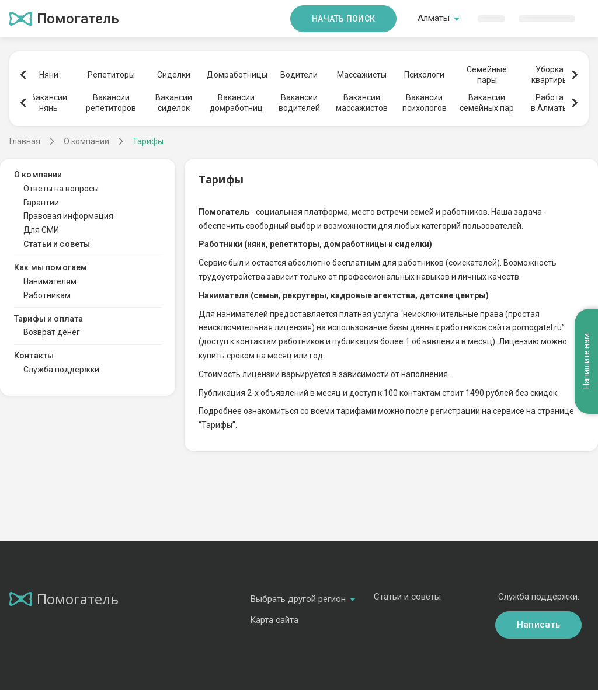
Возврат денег (51, 332)
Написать (538, 624)
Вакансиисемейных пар (487, 103)
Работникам (47, 295)
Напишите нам (586, 361)
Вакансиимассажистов (362, 103)
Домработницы (236, 74)
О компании (38, 174)
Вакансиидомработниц (236, 103)
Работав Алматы (549, 103)
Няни (48, 74)
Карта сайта (274, 620)
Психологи (424, 74)
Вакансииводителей (299, 103)
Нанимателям (50, 281)
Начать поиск (343, 18)
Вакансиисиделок (173, 103)
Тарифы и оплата (48, 318)
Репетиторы (111, 74)
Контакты (34, 355)
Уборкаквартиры (549, 75)
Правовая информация (68, 216)
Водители (299, 74)
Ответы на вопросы (61, 188)
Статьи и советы (56, 244)
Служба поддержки (61, 369)
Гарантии (41, 202)
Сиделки (173, 74)
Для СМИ (41, 230)
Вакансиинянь (48, 103)
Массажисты (362, 74)
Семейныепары (487, 75)
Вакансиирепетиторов (111, 103)
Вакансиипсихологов (424, 103)
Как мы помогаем (50, 267)
